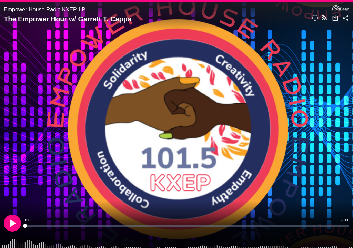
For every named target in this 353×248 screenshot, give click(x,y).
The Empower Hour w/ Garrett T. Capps (67, 19)
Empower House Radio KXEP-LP (44, 9)
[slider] (186, 226)
